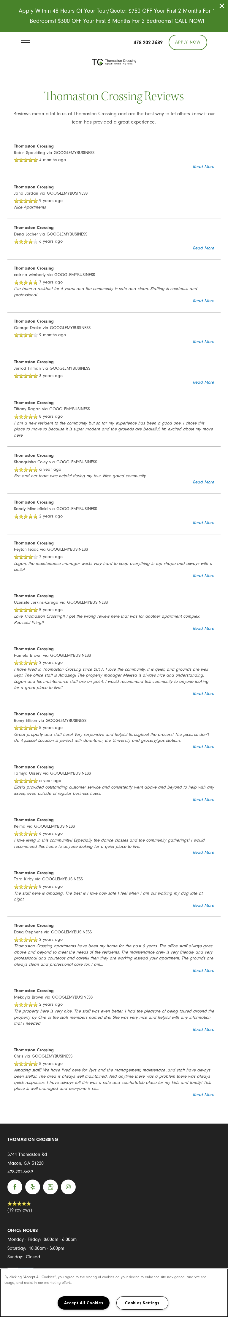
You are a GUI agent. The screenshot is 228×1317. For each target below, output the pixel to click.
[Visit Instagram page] (68, 1187)
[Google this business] (50, 1187)
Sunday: (15, 1257)
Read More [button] (203, 166)
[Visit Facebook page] (14, 1187)
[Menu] (25, 42)
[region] (114, 1292)
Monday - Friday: (24, 1239)
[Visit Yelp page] (32, 1187)
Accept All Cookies (83, 1302)
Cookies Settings (142, 1302)
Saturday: (16, 1248)
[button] (222, 6)
